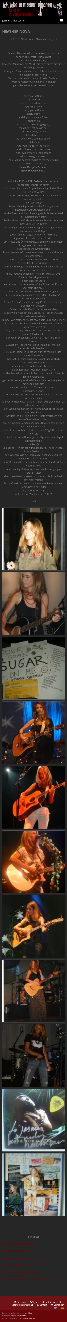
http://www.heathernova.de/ (18, 1251)
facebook (20, 1302)
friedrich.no (21, 1315)
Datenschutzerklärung (22, 1304)
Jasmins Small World (13, 20)
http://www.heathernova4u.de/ (19, 1265)
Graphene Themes (27, 1318)
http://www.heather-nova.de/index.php (24, 1258)
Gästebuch (57, 1304)
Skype (34, 1302)
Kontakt (42, 1304)
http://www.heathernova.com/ (19, 1243)
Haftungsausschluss (53, 1302)
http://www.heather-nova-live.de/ (20, 1272)
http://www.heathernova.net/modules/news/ (27, 1279)
